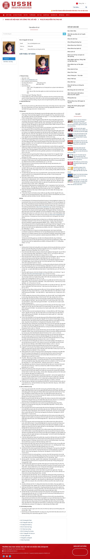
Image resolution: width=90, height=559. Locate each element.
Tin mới (77, 114)
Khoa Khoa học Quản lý (74, 48)
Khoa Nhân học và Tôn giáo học (75, 65)
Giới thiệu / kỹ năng (8, 61)
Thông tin (6, 58)
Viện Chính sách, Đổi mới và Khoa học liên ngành (76, 93)
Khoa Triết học (72, 78)
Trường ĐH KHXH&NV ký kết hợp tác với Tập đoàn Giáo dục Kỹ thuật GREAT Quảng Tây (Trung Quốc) (77, 136)
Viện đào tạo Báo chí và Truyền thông (76, 34)
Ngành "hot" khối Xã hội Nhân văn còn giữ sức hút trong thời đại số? (80, 176)
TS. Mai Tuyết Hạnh (25, 535)
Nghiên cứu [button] (54, 15)
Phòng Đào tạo (72, 97)
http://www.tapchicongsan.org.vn (38, 273)
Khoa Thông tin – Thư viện (75, 75)
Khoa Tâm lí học (72, 72)
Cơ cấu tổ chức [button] (17, 15)
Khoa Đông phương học (74, 42)
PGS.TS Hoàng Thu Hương (27, 531)
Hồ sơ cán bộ (73, 27)
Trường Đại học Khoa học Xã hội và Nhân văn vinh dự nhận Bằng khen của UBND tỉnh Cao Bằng (78, 143)
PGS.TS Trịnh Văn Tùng (26, 526)
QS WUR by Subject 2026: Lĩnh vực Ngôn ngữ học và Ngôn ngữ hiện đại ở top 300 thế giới (77, 170)
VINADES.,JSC (47, 553)
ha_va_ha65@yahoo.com (31, 79)
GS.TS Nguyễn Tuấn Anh (26, 522)
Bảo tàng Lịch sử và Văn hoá (76, 90)
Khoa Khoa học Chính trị (75, 45)
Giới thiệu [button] (8, 15)
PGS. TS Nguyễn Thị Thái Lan (28, 533)
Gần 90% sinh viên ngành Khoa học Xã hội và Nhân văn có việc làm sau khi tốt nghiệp (80, 130)
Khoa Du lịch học (72, 39)
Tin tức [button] (25, 15)
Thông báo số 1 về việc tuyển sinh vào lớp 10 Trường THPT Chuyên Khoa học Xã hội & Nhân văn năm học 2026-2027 (77, 182)
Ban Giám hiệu (72, 31)
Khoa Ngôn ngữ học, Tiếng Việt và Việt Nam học (76, 60)
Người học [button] (46, 15)
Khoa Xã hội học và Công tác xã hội (76, 85)
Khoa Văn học (71, 82)
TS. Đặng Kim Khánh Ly (26, 524)
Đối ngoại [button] (61, 15)
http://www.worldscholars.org (43, 206)
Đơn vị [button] (67, 15)
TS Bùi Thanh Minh (25, 540)
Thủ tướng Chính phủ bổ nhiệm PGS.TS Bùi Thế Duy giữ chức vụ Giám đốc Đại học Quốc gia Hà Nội (78, 150)
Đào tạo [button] (39, 15)
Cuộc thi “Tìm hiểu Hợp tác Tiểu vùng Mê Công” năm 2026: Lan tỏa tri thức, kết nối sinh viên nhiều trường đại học (78, 157)
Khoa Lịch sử (71, 51)
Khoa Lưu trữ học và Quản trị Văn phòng (76, 55)
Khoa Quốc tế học (73, 69)
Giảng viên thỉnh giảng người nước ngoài (76, 106)
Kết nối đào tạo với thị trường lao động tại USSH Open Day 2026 (80, 163)
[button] (80, 4)
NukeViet (36, 553)
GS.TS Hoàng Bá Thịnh (26, 520)
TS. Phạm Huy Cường (26, 529)
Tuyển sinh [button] (32, 15)
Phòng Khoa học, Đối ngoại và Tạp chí (76, 101)
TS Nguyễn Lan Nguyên (26, 537)
